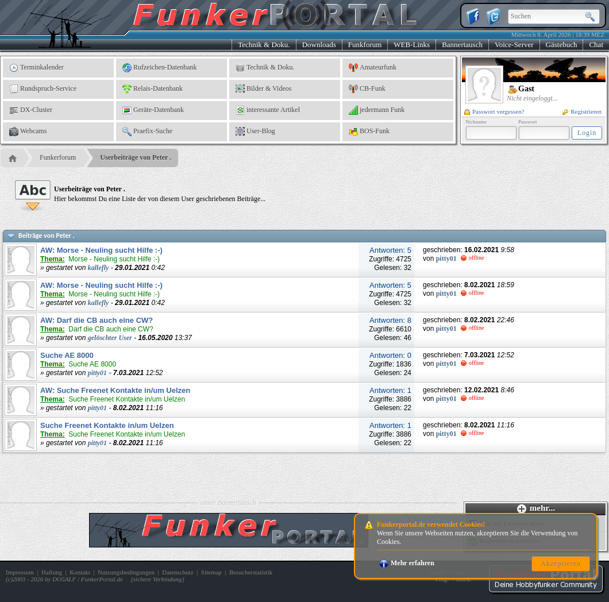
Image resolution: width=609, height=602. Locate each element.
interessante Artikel (268, 110)
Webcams (28, 131)
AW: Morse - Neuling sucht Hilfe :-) (101, 250)
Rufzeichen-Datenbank (159, 67)
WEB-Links (412, 44)
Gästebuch (561, 44)
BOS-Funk (369, 131)
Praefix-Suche (147, 131)
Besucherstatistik (250, 572)
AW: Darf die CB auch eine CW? (96, 320)
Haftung (51, 572)
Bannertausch (462, 44)
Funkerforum (58, 157)
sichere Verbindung (157, 579)
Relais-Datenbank (152, 89)
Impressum (20, 572)
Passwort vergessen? (494, 111)
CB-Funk (367, 89)
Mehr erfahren (406, 563)
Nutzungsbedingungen (126, 572)
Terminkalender (36, 67)
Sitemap (211, 572)
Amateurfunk (372, 67)
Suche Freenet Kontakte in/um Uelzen (107, 425)
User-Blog (255, 131)
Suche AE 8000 (67, 355)
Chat (596, 44)
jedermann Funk (376, 110)
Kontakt (80, 572)
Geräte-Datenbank (153, 110)
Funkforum (365, 44)
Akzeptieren (561, 563)
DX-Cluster (30, 110)
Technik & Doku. (264, 44)
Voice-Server (514, 44)
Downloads (319, 44)
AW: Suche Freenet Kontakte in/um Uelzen (115, 390)
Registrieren (582, 111)
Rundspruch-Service (42, 89)
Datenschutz (177, 572)
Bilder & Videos (263, 89)
